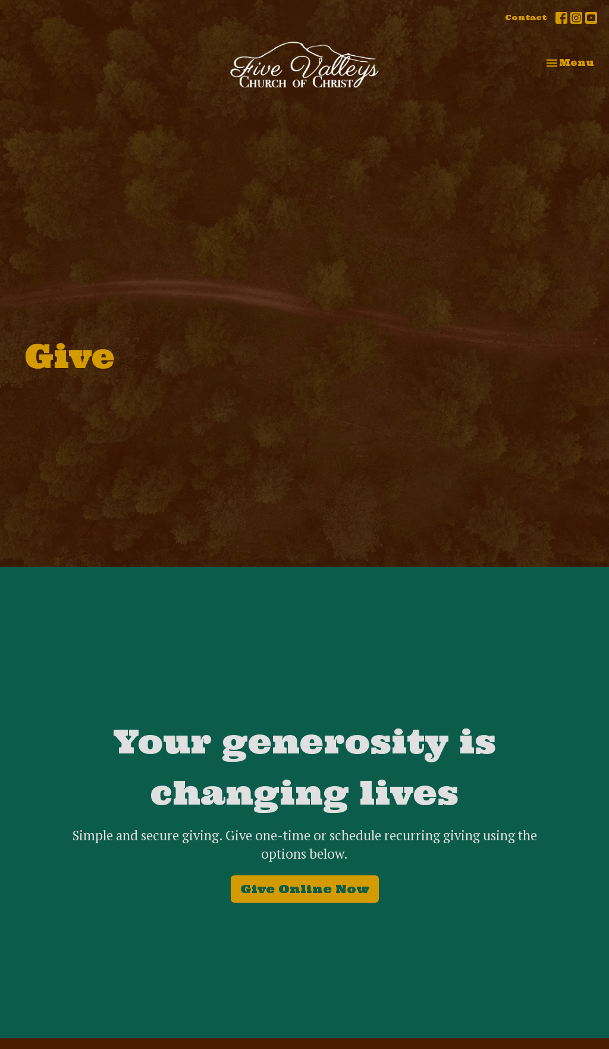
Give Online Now (304, 888)
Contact (526, 17)
